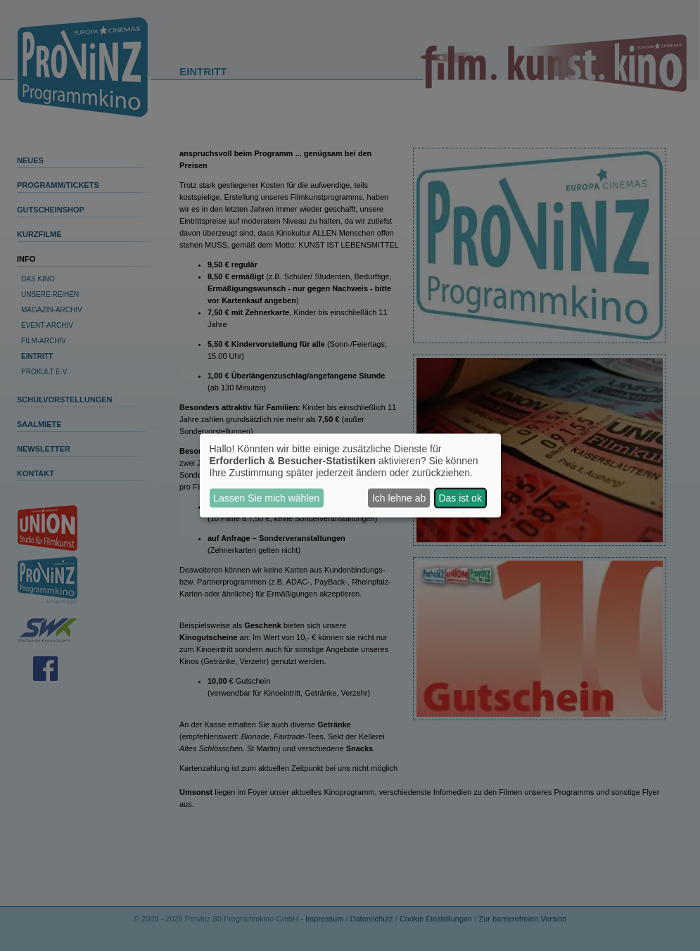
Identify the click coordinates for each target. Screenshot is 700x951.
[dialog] (350, 476)
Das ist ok (459, 498)
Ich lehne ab (399, 498)
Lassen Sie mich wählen (266, 498)
